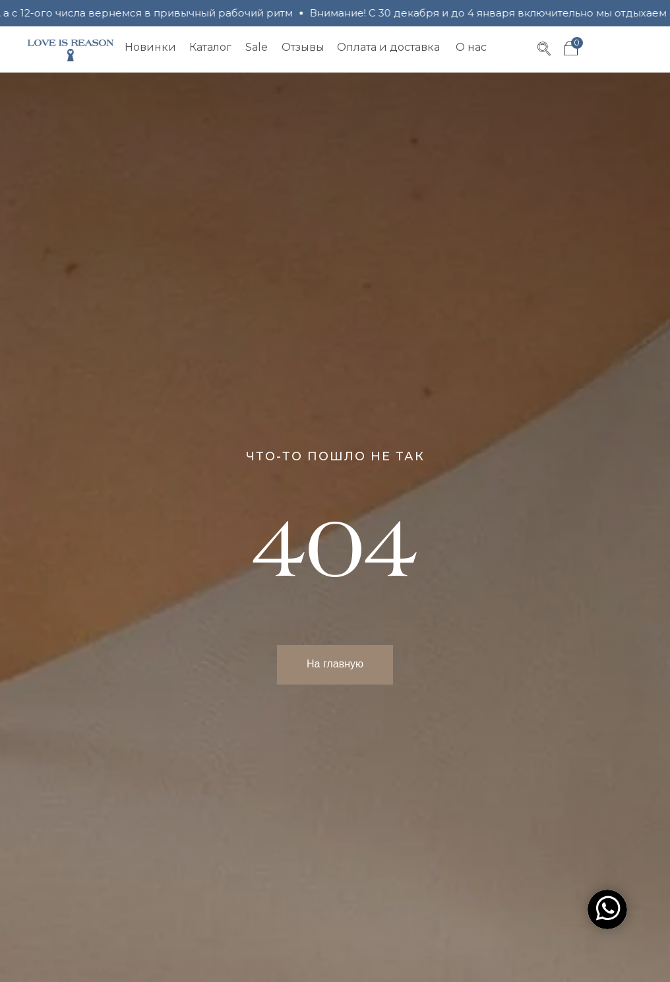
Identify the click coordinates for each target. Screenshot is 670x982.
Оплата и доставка (388, 47)
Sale (256, 47)
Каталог (210, 47)
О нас (471, 47)
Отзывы (303, 47)
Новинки (150, 47)
